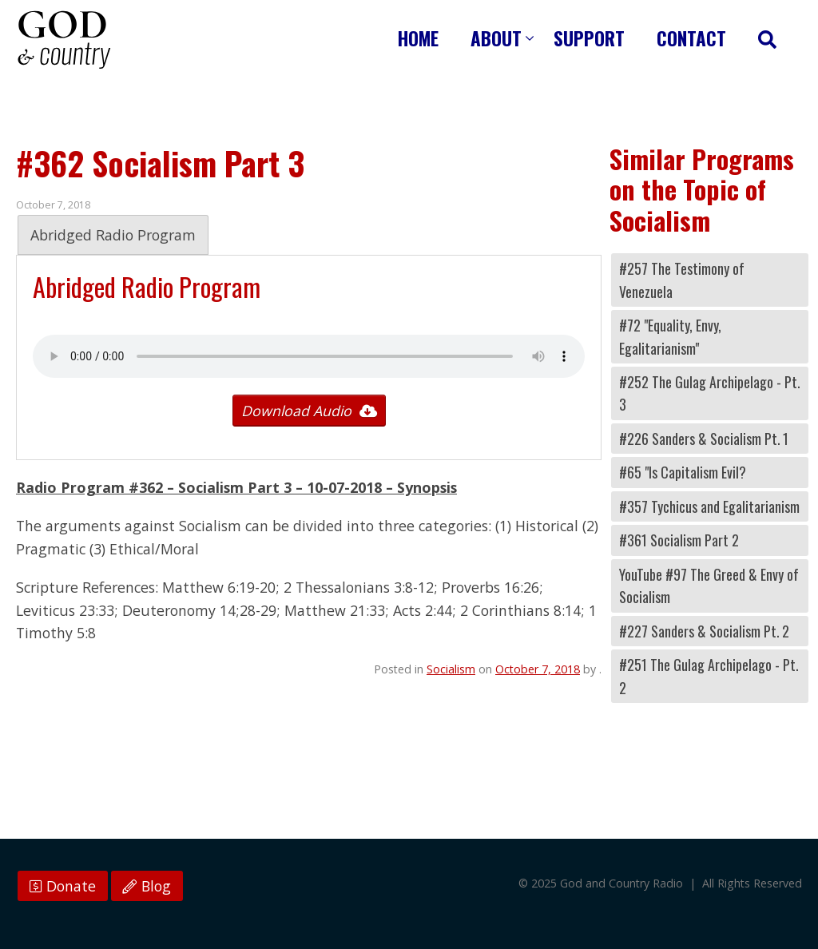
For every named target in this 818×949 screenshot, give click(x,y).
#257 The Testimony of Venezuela (682, 279)
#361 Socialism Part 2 (679, 540)
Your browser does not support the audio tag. (309, 356)
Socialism (451, 669)
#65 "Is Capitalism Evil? (682, 472)
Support (589, 38)
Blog (147, 885)
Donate (63, 885)
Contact (691, 38)
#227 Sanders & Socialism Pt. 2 (704, 631)
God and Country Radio (64, 40)
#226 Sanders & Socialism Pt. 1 (703, 438)
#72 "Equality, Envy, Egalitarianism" (670, 336)
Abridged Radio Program (113, 234)
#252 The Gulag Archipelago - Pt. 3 (709, 393)
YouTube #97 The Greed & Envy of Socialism (709, 585)
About (496, 38)
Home (418, 38)
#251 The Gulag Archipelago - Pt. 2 (708, 675)
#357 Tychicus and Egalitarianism (709, 506)
